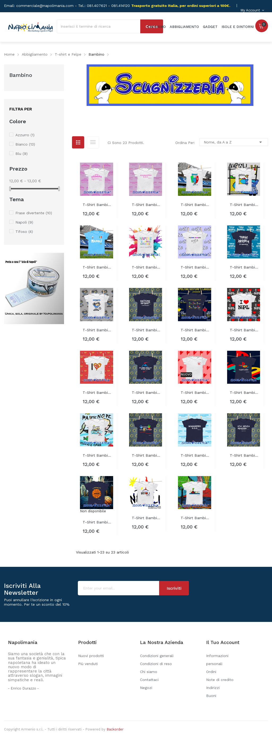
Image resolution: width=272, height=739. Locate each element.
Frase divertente (33, 213)
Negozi (146, 688)
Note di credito (219, 680)
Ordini (211, 672)
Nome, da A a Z (234, 142)
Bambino (20, 75)
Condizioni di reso (156, 664)
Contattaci (149, 680)
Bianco (25, 144)
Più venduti (88, 664)
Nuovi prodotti (91, 656)
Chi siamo (148, 672)
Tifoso (24, 231)
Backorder (115, 729)
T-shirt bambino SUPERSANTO (98, 522)
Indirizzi (213, 688)
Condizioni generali (156, 656)
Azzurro (25, 135)
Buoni (211, 695)
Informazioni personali (217, 660)
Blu (21, 153)
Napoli (24, 222)
